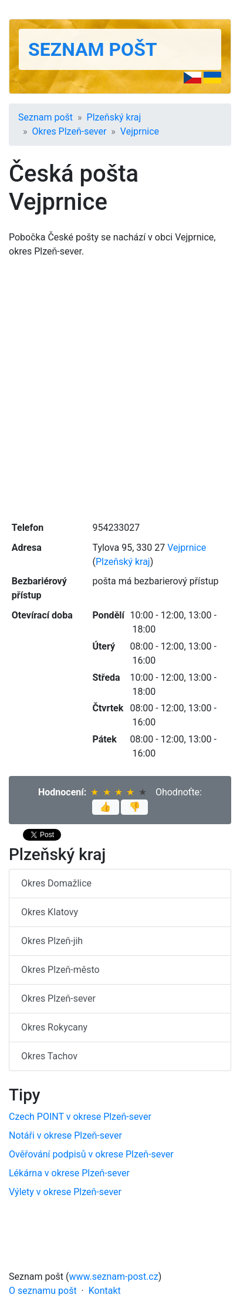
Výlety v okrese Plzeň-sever (65, 1191)
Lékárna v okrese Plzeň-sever (69, 1173)
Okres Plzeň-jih (52, 940)
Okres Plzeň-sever (69, 131)
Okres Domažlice (56, 883)
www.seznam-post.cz (113, 1276)
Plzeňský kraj (114, 117)
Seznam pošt (92, 49)
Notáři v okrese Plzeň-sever (65, 1135)
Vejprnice (139, 131)
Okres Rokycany (54, 1027)
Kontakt (105, 1290)
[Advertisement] (120, 388)
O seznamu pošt (43, 1290)
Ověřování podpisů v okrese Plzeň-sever (91, 1154)
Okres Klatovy (49, 912)
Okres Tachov (49, 1056)
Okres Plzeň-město (60, 969)
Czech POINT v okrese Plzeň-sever (80, 1116)
